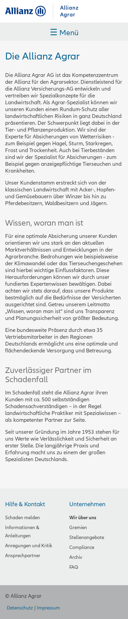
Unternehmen (87, 504)
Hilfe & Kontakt (25, 504)
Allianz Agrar (29, 11)
